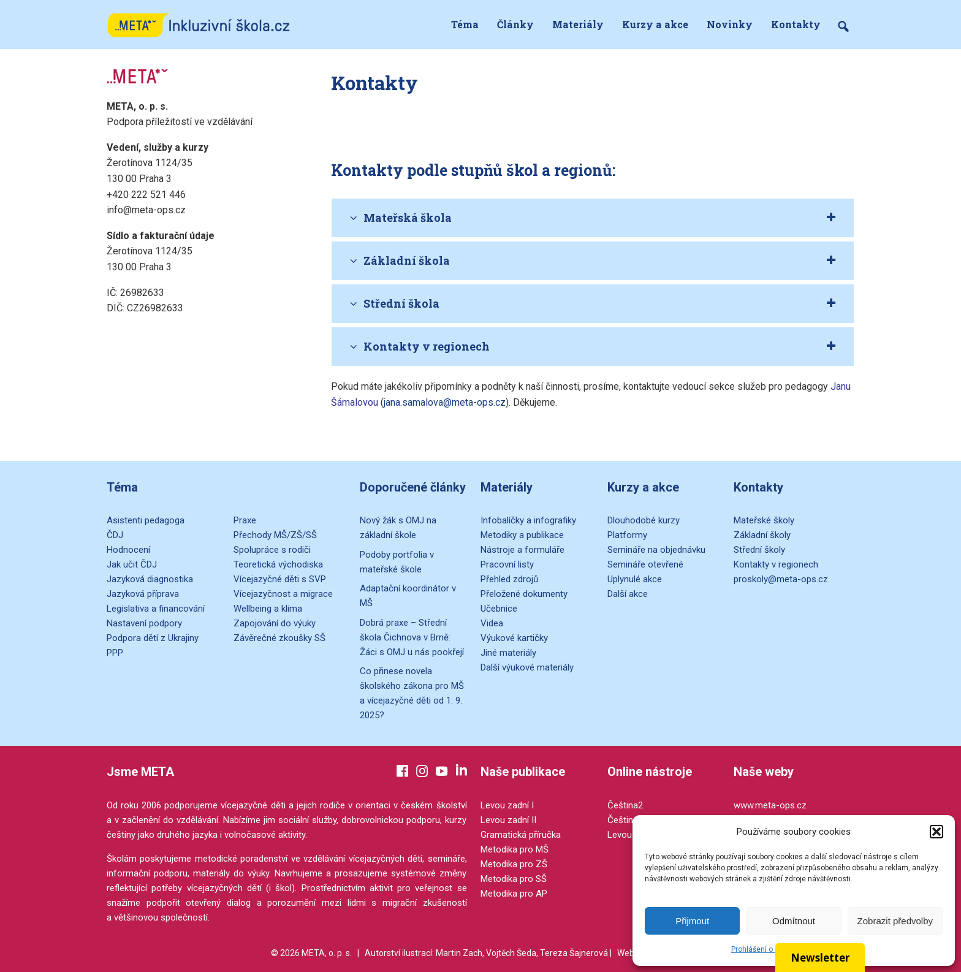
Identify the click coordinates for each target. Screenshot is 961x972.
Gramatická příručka (520, 834)
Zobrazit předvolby (895, 921)
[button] (936, 832)
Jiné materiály (508, 652)
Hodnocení (128, 549)
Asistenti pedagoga (145, 520)
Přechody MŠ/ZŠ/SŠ (275, 535)
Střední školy (759, 549)
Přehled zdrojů (509, 579)
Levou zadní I (507, 805)
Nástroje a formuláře (522, 549)
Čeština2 (625, 805)
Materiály (578, 24)
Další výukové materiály (527, 667)
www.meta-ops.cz (770, 805)
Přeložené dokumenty (524, 593)
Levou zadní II (508, 820)
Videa (491, 623)
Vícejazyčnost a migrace (283, 593)
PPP (115, 652)
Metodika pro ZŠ (513, 864)
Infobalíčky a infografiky (528, 520)
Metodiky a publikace (522, 535)
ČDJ (115, 535)
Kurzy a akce (655, 24)
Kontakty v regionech (776, 564)
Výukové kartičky (514, 638)
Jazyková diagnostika (150, 579)
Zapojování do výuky (275, 623)
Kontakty (796, 24)
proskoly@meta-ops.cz (781, 579)
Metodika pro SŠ (513, 878)
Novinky (730, 24)
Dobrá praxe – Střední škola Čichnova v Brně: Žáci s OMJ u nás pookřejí (412, 637)
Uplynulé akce (634, 579)
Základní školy (762, 535)
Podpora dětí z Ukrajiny (153, 638)
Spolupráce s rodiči (272, 549)
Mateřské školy (764, 520)
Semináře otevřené (645, 564)
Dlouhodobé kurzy (643, 520)
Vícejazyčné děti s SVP (280, 579)
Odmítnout (793, 921)
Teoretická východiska (278, 564)
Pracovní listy (507, 564)
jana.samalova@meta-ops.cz (445, 402)
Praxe (245, 520)
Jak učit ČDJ (132, 564)
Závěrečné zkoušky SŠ (279, 638)
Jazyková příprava (143, 593)
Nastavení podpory (144, 623)
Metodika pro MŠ (514, 849)
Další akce (627, 593)
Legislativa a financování (156, 608)
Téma (465, 24)
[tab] (593, 218)
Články (515, 24)
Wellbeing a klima (268, 608)
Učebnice (498, 608)
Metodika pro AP (513, 893)
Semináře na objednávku (656, 549)
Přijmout (692, 921)
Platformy (627, 535)
